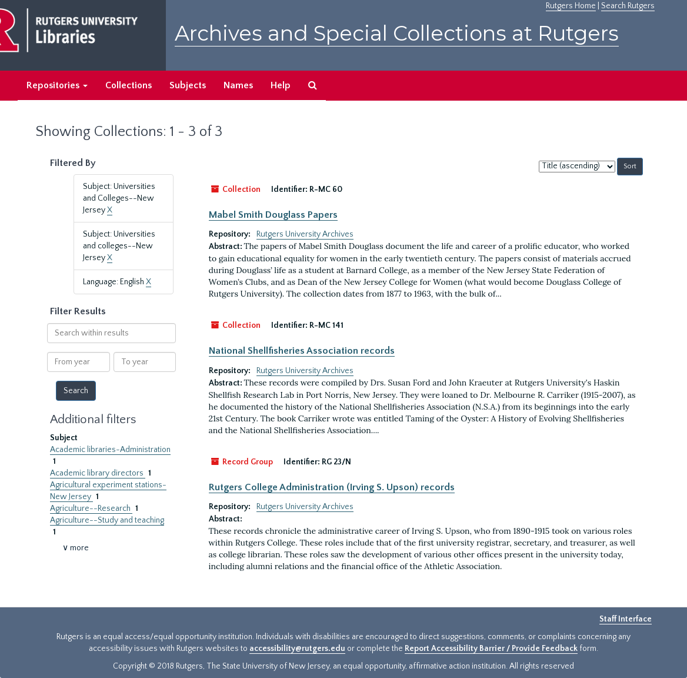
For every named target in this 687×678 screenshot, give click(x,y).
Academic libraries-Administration (110, 449)
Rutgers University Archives (304, 234)
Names (238, 85)
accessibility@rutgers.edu (297, 648)
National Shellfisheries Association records (302, 350)
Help (281, 85)
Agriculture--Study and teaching (107, 520)
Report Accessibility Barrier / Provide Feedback (491, 648)
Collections (128, 85)
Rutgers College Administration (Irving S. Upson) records (332, 487)
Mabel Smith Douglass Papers (273, 215)
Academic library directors (97, 473)
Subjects (187, 85)
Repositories (57, 85)
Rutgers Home (571, 6)
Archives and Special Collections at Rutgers (397, 33)
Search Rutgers (628, 6)
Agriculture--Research (91, 508)
